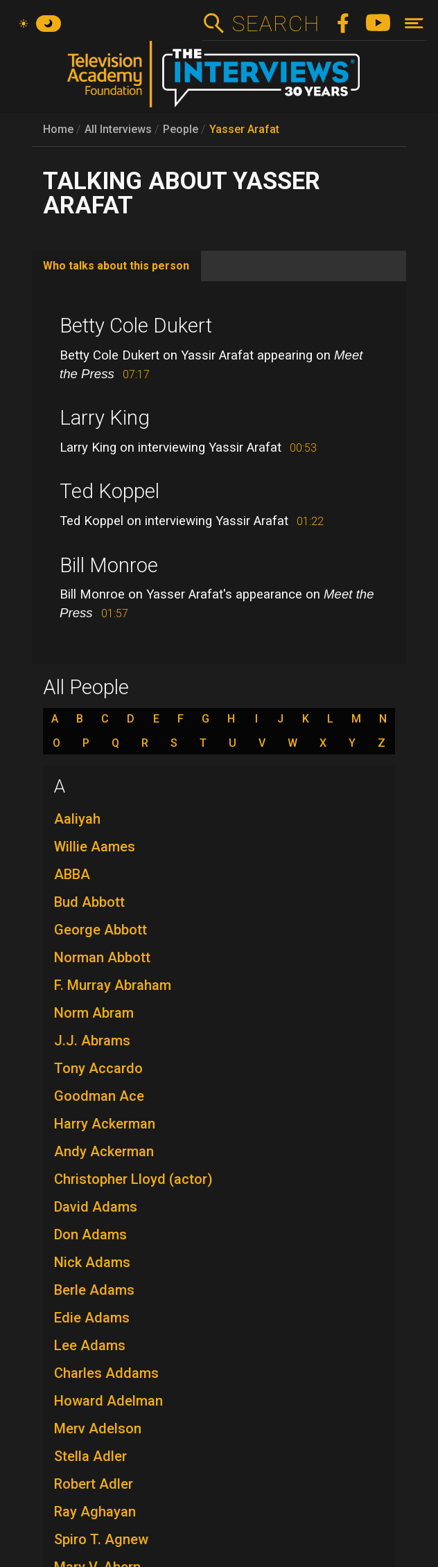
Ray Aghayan (95, 1511)
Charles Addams (106, 1373)
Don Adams (90, 1234)
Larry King (105, 418)
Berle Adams (94, 1290)
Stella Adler (90, 1456)
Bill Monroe (109, 565)
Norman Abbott (102, 957)
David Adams (95, 1206)
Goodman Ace (99, 1096)
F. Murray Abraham (112, 985)
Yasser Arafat (244, 129)
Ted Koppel (109, 491)
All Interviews (118, 129)
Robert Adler (93, 1484)
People (180, 129)
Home (58, 129)
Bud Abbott (89, 902)
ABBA (72, 874)
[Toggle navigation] (414, 23)
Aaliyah (77, 819)
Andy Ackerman (104, 1151)
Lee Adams (89, 1345)
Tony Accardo (98, 1068)
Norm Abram (94, 1012)
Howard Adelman (108, 1400)
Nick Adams (92, 1262)
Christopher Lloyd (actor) (133, 1179)
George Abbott (100, 929)
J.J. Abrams (92, 1040)
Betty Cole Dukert (136, 325)
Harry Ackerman (104, 1123)
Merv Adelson (97, 1428)
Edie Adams (92, 1317)
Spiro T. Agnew (101, 1539)
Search (275, 23)
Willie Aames (94, 846)
